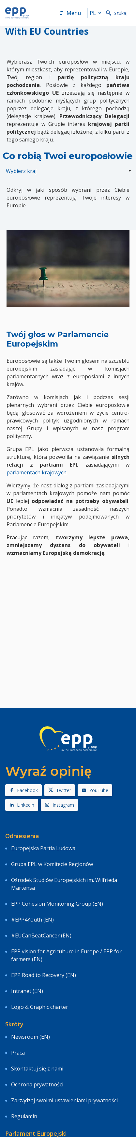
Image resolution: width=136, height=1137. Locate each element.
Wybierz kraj (21, 171)
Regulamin (24, 1116)
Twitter (59, 790)
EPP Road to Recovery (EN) (43, 975)
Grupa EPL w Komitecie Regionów (52, 864)
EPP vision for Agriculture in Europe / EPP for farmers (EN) (66, 955)
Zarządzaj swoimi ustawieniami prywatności (64, 1100)
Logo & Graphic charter (39, 1006)
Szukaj (117, 13)
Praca (18, 1052)
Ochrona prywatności (37, 1084)
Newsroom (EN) (30, 1036)
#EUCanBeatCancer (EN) (41, 935)
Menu (70, 13)
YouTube (95, 790)
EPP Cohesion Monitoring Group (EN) (57, 903)
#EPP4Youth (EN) (32, 919)
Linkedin (21, 805)
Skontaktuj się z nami (37, 1068)
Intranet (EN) (27, 991)
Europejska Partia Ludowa (43, 848)
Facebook (23, 790)
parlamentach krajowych (37, 472)
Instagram (59, 805)
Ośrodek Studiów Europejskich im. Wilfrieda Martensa (64, 883)
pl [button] (97, 13)
